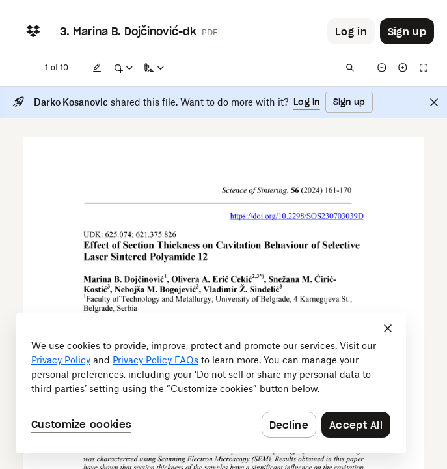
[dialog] (211, 383)
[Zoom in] (402, 67)
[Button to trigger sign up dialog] (407, 31)
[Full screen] (423, 67)
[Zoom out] (382, 67)
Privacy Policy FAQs (155, 359)
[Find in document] (350, 67)
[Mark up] (123, 67)
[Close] (434, 102)
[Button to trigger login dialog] (351, 31)
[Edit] (97, 67)
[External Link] (297, 216)
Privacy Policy (60, 359)
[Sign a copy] (154, 67)
